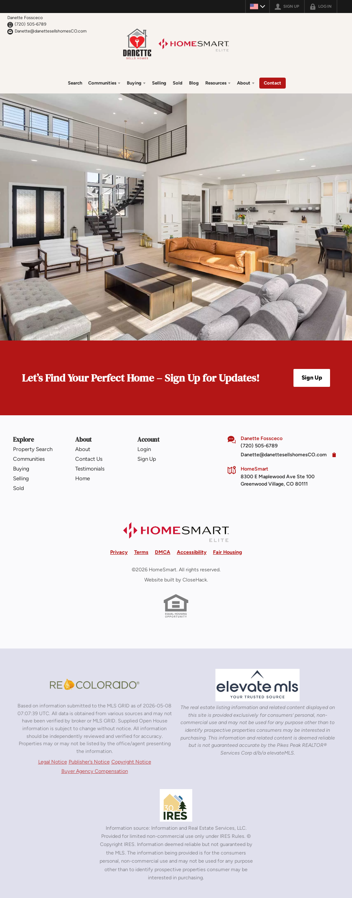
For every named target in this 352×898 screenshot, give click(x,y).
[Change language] (257, 6)
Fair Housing (227, 552)
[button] (311, 377)
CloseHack (195, 579)
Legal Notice (52, 762)
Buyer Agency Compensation (94, 771)
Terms (141, 552)
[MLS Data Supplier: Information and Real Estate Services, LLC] (176, 805)
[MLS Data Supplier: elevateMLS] (257, 685)
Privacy (119, 552)
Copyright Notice (131, 762)
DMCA (162, 552)
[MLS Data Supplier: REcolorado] (95, 684)
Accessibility (191, 552)
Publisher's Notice (89, 762)
